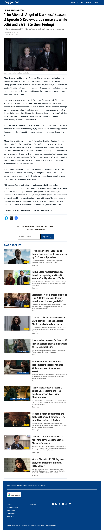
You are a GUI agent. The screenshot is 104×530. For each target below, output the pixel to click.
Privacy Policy (11, 510)
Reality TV (74, 2)
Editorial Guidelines (12, 507)
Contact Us (33, 504)
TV (82, 2)
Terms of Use (10, 516)
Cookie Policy (11, 513)
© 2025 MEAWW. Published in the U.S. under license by (22, 485)
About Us (9, 504)
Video (96, 2)
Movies (88, 2)
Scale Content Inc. (42, 485)
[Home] (11, 2)
